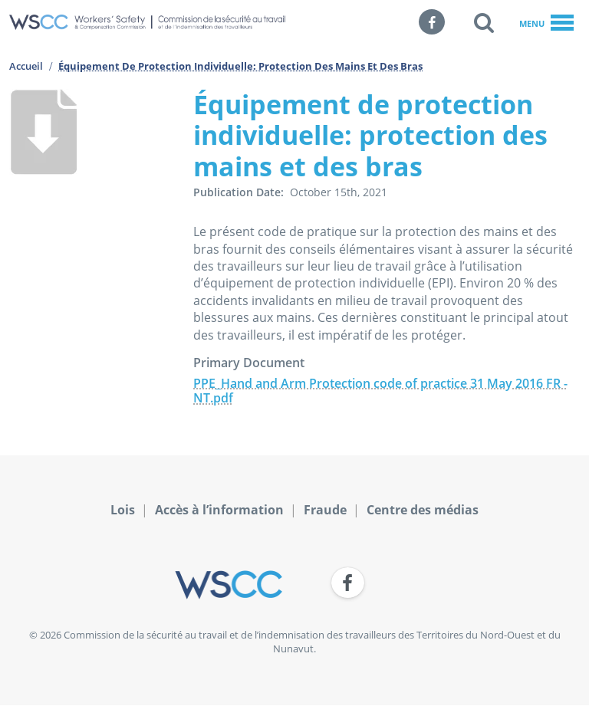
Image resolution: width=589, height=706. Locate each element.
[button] (484, 22)
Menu (546, 23)
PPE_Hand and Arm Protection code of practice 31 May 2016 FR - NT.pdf (380, 390)
